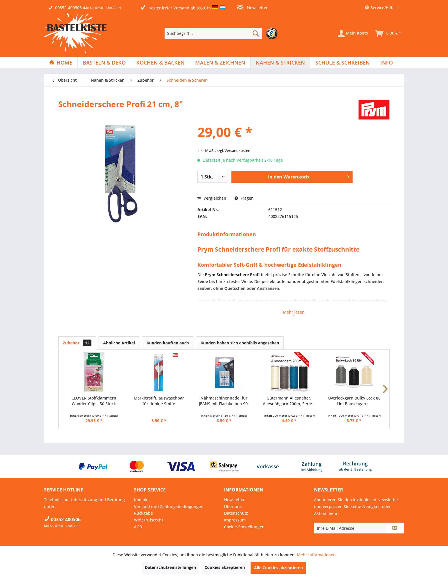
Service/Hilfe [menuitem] (380, 7)
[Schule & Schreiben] (342, 62)
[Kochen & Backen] (160, 62)
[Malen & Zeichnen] (220, 62)
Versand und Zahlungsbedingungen (168, 506)
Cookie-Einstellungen (244, 526)
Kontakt (141, 499)
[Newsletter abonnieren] (395, 528)
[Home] (60, 62)
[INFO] (386, 62)
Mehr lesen (294, 312)
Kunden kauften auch (168, 343)
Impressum (235, 520)
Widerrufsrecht (148, 520)
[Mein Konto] (353, 33)
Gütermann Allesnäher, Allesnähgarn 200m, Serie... (289, 400)
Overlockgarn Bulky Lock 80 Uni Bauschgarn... (354, 400)
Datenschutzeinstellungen (170, 567)
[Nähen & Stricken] (280, 62)
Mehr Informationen (316, 554)
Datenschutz (236, 513)
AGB (138, 526)
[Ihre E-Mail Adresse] (350, 528)
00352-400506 (68, 7)
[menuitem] (222, 33)
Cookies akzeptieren (225, 567)
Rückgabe (143, 513)
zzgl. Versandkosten (233, 150)
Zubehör (77, 343)
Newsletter (252, 7)
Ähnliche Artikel (119, 343)
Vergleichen (211, 198)
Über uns (233, 506)
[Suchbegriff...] (213, 33)
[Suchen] (256, 33)
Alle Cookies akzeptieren (278, 567)
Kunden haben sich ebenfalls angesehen (240, 343)
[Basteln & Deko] (104, 62)
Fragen (244, 198)
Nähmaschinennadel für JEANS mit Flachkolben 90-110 (224, 401)
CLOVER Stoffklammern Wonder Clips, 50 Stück (93, 400)
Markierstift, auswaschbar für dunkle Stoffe (159, 400)
